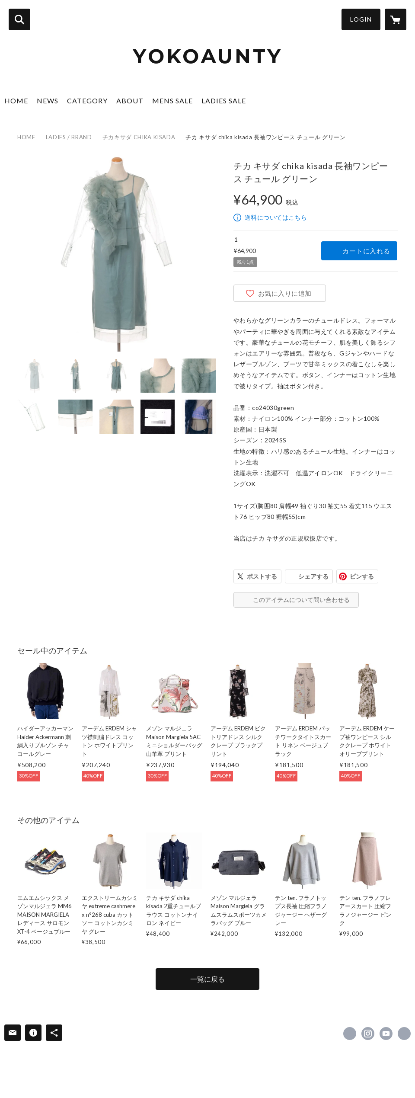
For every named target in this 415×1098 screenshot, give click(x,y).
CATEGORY (87, 100)
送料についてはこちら (276, 217)
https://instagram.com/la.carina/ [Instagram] (367, 1033)
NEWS (47, 100)
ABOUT (130, 100)
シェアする (313, 576)
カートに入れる (366, 251)
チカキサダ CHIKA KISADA (139, 137)
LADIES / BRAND (69, 137)
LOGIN (361, 19)
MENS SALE (172, 100)
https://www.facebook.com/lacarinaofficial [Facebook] (349, 1033)
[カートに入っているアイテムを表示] (395, 19)
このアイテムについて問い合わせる (301, 599)
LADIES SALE (223, 100)
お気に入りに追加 (285, 293)
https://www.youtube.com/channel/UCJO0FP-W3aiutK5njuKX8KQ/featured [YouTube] (386, 1033)
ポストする (262, 576)
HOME (16, 100)
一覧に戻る (207, 979)
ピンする (362, 576)
